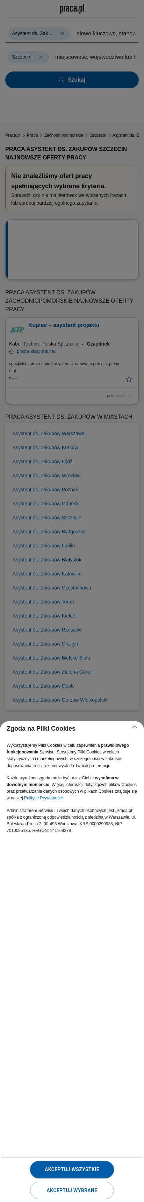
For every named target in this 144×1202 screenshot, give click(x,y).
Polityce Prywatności (43, 797)
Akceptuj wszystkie (72, 1169)
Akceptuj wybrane (71, 1190)
